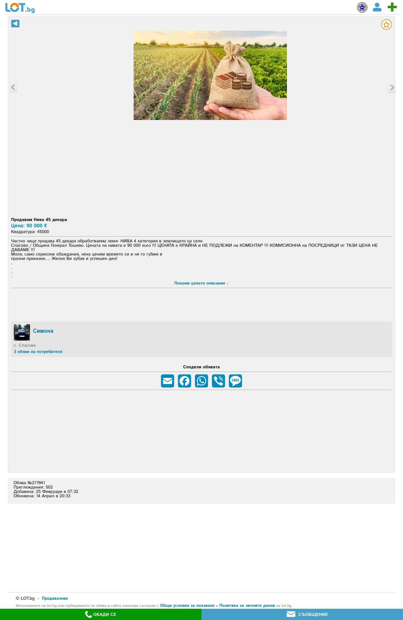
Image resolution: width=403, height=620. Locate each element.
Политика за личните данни (247, 605)
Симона (43, 331)
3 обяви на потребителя (38, 352)
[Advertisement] (201, 174)
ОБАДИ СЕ (100, 614)
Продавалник (55, 598)
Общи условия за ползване (187, 605)
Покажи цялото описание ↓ (201, 283)
